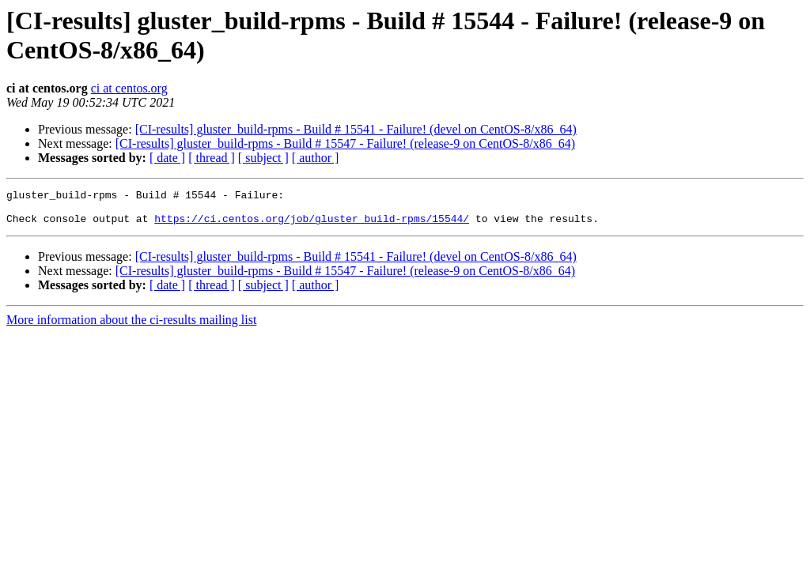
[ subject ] (263, 157)
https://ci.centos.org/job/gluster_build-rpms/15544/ (311, 225)
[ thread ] (211, 157)
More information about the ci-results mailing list (131, 326)
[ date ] (167, 157)
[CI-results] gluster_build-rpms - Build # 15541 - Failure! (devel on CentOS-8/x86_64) (356, 129)
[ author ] (315, 157)
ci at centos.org (129, 88)
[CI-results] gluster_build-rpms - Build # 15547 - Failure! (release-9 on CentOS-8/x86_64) (345, 143)
